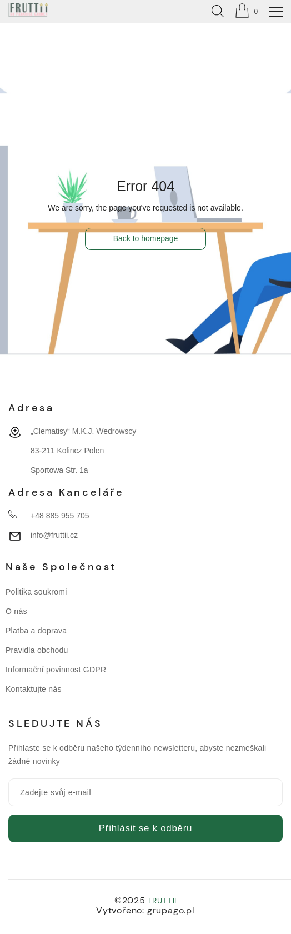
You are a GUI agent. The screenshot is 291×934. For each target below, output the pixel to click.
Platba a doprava (36, 630)
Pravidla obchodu (37, 650)
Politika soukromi (36, 591)
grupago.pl (171, 910)
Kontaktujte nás (34, 689)
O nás (16, 611)
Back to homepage (145, 238)
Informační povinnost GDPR (56, 669)
